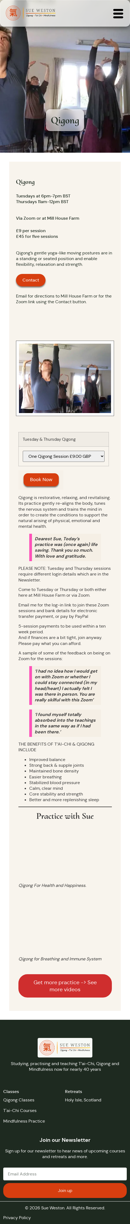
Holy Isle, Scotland (83, 1100)
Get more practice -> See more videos (65, 986)
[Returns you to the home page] (31, 13)
